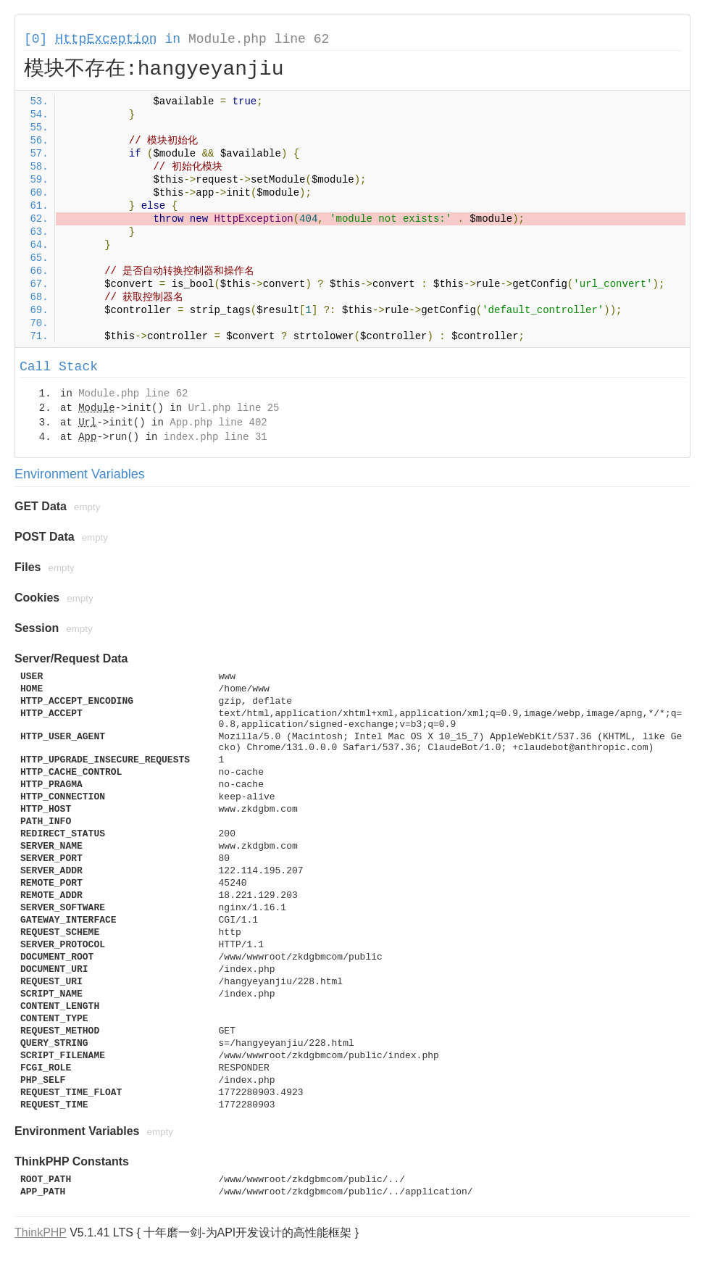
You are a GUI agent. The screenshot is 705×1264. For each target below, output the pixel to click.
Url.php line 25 (233, 408)
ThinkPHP (40, 1232)
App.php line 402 (218, 422)
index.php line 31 (215, 437)
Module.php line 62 (258, 39)
